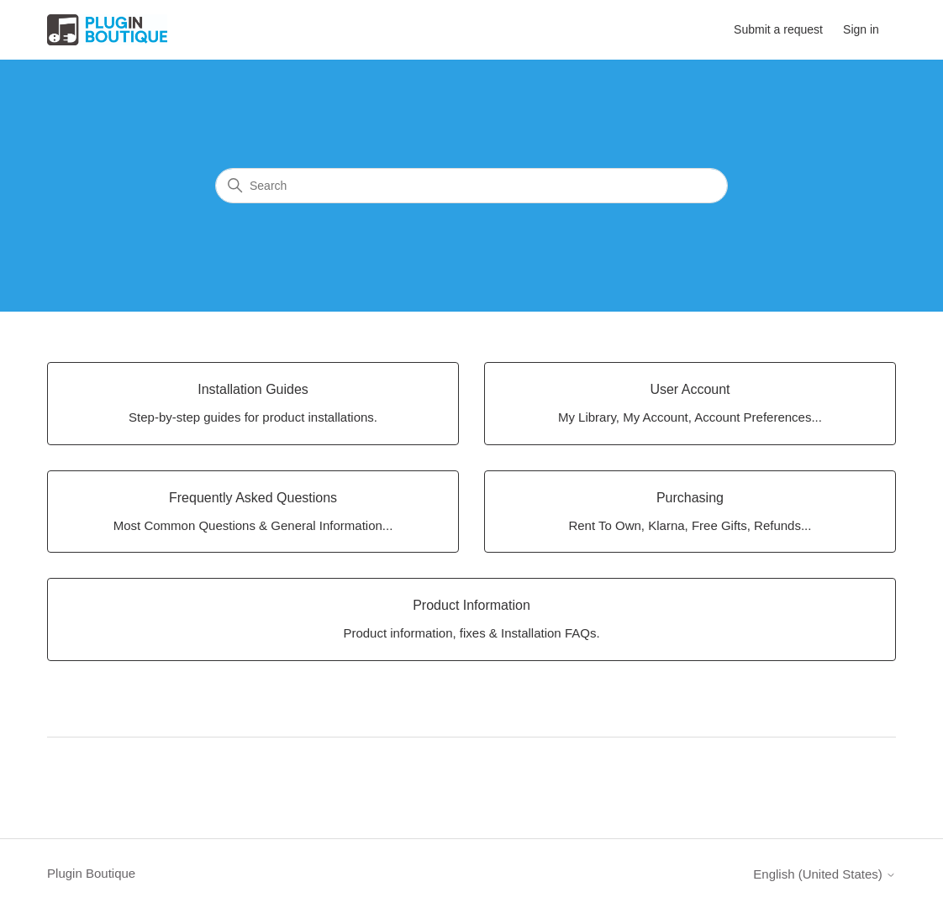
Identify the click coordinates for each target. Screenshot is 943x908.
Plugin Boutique (91, 873)
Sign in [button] (861, 29)
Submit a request (778, 29)
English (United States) (824, 874)
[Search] (471, 185)
